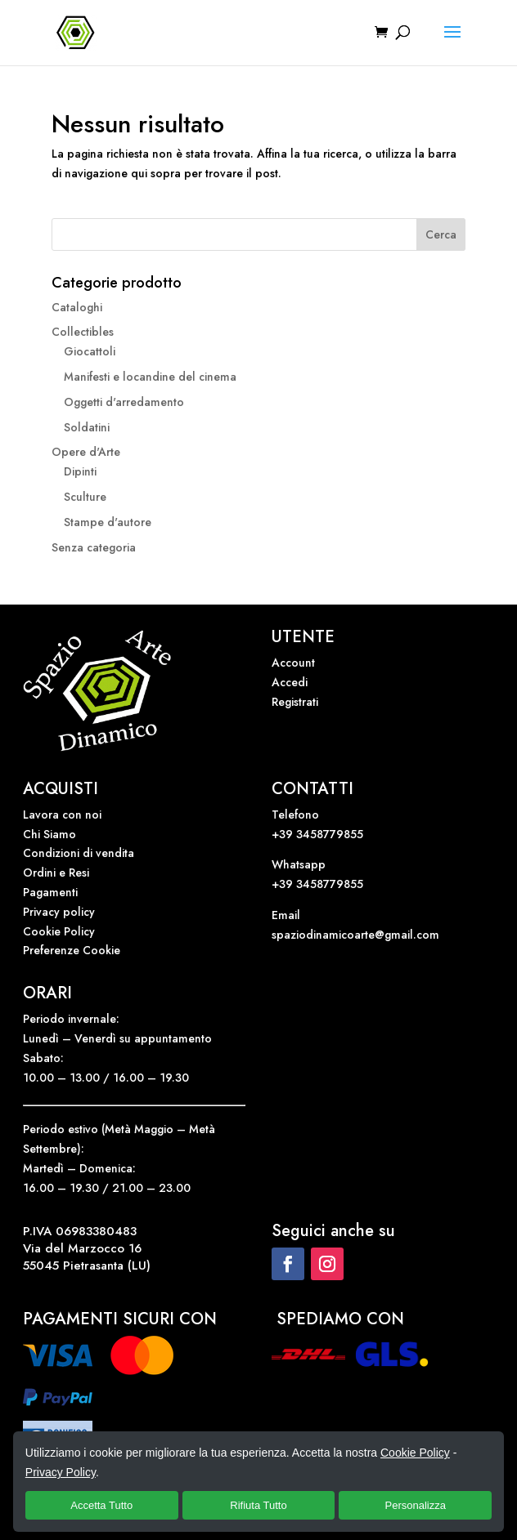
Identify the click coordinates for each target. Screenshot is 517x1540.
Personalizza (415, 1505)
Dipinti (80, 471)
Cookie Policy (59, 931)
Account (293, 662)
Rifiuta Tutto (258, 1505)
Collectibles (83, 332)
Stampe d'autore (107, 522)
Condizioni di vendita (78, 853)
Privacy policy (59, 912)
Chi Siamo (49, 834)
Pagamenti (50, 892)
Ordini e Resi (56, 872)
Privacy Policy (60, 1472)
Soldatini (87, 427)
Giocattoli (89, 351)
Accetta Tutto (101, 1505)
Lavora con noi (62, 814)
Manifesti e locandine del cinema (150, 376)
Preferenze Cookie (71, 950)
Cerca (440, 234)
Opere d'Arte (86, 452)
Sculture (85, 497)
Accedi (290, 682)
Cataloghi (77, 307)
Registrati (295, 702)
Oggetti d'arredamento (124, 402)
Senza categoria (94, 547)
